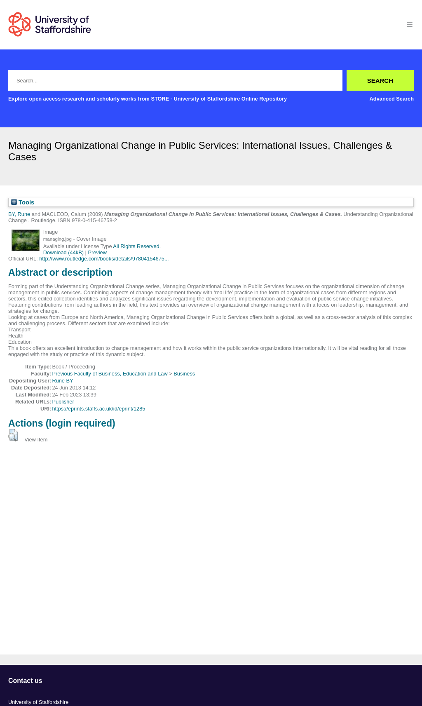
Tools (22, 202)
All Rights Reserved (136, 246)
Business (184, 374)
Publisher (63, 402)
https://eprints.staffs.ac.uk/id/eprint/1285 (98, 409)
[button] (13, 435)
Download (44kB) (63, 252)
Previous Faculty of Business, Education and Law (109, 374)
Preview (97, 252)
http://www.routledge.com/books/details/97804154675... (104, 259)
